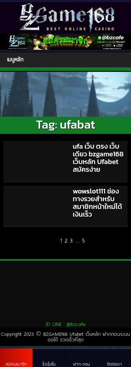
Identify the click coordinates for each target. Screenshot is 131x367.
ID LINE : (66, 324)
